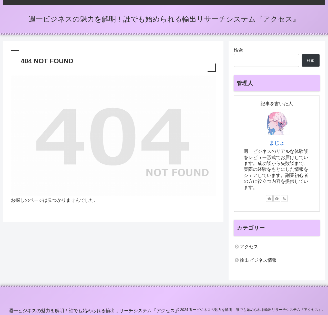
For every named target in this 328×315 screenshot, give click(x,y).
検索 (238, 49)
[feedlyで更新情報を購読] (276, 198)
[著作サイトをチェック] (269, 198)
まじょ (276, 143)
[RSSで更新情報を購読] (284, 198)
